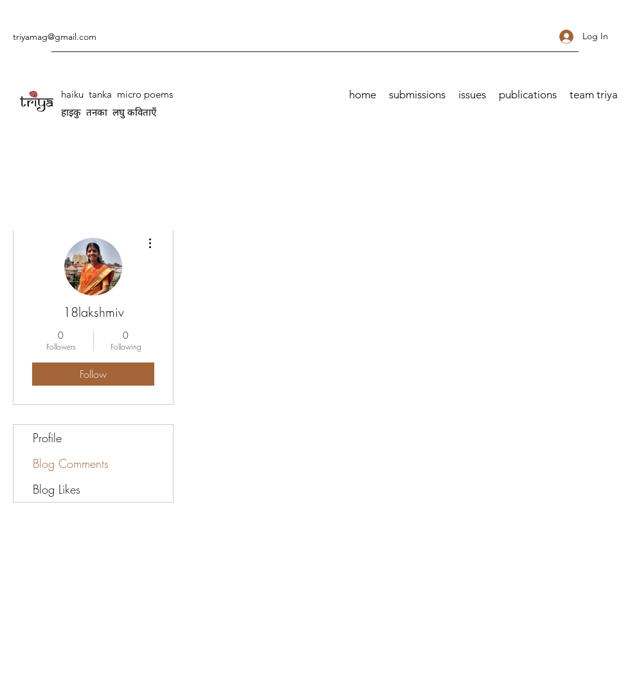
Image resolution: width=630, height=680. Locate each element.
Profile (47, 437)
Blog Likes (56, 489)
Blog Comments (71, 463)
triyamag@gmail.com (54, 36)
